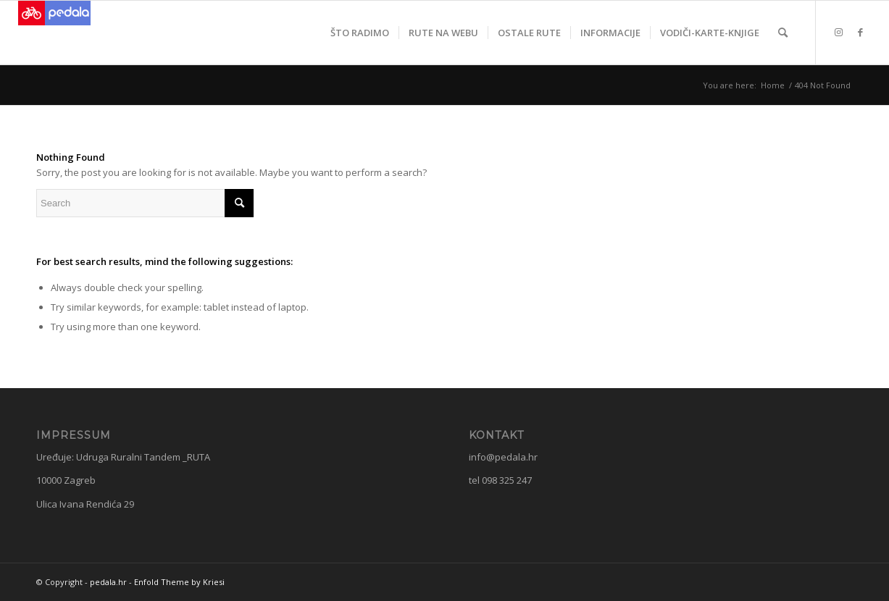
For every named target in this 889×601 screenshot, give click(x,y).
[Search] (783, 32)
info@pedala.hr (503, 456)
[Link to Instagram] (838, 32)
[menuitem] (359, 32)
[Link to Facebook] (860, 32)
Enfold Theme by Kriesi (179, 581)
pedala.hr (108, 581)
